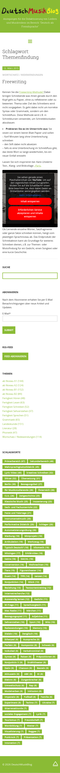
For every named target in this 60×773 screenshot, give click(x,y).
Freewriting (14, 81)
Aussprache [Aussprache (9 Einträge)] (31, 639)
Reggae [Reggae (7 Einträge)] (34, 731)
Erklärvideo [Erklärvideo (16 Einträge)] (34, 553)
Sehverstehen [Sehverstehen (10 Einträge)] (14, 622)
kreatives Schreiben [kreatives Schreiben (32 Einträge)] (40, 472)
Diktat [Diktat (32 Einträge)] (10, 478)
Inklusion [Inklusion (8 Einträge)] (35, 691)
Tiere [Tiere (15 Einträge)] (10, 570)
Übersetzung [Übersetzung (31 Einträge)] (30, 478)
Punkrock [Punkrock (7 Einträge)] (12, 737)
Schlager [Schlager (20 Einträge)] (46, 524)
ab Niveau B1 (9, 389)
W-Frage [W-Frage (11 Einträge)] (12, 605)
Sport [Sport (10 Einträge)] (34, 622)
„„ (37, 165)
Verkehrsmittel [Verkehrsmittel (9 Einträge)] (33, 651)
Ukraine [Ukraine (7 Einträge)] (48, 702)
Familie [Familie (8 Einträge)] (46, 697)
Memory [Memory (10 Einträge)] (40, 628)
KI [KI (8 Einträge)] (40, 674)
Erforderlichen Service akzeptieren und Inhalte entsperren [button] (30, 213)
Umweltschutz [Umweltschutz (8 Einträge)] (14, 685)
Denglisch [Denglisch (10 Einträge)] (30, 633)
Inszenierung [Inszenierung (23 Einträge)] (42, 501)
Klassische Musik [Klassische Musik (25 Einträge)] (16, 501)
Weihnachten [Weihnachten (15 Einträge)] (38, 564)
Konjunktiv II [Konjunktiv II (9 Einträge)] (14, 662)
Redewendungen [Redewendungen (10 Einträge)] (16, 628)
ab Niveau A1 (9, 381)
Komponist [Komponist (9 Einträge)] (29, 645)
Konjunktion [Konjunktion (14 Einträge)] (14, 582)
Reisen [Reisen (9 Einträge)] (26, 656)
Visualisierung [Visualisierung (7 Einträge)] (14, 731)
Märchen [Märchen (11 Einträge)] (33, 610)
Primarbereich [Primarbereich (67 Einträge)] (15, 461)
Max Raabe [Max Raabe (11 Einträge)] (13, 610)
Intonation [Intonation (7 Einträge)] (12, 742)
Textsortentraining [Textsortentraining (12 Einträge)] (38, 587)
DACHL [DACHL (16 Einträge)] (27, 559)
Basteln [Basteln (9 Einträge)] (43, 668)
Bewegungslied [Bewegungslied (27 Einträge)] (31, 484)
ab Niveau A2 (9, 385)
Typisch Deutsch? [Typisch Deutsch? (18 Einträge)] (16, 547)
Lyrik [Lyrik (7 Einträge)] (40, 714)
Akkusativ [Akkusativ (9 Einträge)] (12, 674)
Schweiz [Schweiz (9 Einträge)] (48, 645)
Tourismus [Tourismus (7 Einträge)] (12, 720)
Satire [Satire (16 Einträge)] (10, 559)
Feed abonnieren (15, 356)
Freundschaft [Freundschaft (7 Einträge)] (34, 720)
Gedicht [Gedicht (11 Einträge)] (41, 599)
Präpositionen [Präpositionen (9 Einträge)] (45, 656)
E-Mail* (30, 317)
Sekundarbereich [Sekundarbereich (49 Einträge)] (42, 461)
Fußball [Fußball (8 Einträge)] (30, 697)
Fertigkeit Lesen (11, 402)
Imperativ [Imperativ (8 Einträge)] (12, 697)
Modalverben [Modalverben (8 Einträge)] (14, 691)
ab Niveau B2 (9, 393)
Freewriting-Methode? (31, 92)
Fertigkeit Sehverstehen (15, 411)
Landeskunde (9, 423)
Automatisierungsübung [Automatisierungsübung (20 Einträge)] (20, 530)
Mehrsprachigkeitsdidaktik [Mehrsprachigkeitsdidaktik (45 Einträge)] (22, 467)
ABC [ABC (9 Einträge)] (28, 674)
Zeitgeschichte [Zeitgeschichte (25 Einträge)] (29, 495)
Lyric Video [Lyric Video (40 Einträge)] (13, 472)
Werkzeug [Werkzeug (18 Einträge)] (36, 541)
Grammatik (8, 419)
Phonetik (7, 432)
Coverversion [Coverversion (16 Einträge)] (14, 564)
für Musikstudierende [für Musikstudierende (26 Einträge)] (19, 490)
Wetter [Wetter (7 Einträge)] (32, 725)
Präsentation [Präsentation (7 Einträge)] (33, 737)
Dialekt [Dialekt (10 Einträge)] (11, 633)
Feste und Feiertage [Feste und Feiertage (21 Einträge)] (18, 513)
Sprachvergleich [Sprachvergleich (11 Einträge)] (35, 605)
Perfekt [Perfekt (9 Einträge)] (10, 645)
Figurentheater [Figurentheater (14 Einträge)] (30, 570)
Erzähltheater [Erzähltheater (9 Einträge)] (37, 662)
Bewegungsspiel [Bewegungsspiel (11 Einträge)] (16, 616)
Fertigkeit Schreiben (13, 406)
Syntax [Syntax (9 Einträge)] (10, 656)
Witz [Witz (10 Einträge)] (50, 622)
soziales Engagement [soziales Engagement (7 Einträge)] (18, 714)
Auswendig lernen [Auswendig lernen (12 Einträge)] (17, 599)
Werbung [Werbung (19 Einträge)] (12, 536)
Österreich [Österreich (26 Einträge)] (46, 490)
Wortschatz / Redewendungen (18, 436)
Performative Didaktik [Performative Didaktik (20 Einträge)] (19, 524)
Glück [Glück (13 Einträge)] (33, 582)
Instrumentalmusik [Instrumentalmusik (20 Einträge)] (18, 518)
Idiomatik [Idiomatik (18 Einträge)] (41, 547)
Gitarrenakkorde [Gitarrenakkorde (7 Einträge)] (16, 708)
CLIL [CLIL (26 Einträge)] (9, 495)
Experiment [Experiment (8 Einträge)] (13, 702)
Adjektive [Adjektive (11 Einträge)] (39, 616)
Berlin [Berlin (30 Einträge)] (10, 484)
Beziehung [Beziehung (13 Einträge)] (13, 587)
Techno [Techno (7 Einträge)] (31, 702)
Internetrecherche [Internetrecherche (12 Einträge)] (17, 593)
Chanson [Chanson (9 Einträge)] (25, 668)
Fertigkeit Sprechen (13, 415)
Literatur (7, 428)
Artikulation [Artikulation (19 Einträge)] (14, 541)
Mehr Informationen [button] (30, 195)
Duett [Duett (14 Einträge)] (10, 576)
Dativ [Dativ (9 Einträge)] (9, 668)
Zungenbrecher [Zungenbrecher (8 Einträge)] (31, 679)
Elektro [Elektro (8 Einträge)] (10, 679)
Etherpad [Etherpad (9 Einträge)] (11, 639)
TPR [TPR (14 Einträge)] (25, 576)
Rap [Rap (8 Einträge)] (33, 685)
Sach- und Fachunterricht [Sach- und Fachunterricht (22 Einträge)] (21, 507)
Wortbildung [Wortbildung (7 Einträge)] (13, 725)
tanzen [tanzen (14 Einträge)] (41, 576)
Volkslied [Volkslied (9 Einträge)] (11, 651)
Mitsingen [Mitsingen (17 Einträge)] (12, 553)
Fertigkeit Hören (11, 398)
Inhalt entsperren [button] (30, 201)
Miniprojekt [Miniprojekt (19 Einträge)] (33, 536)
